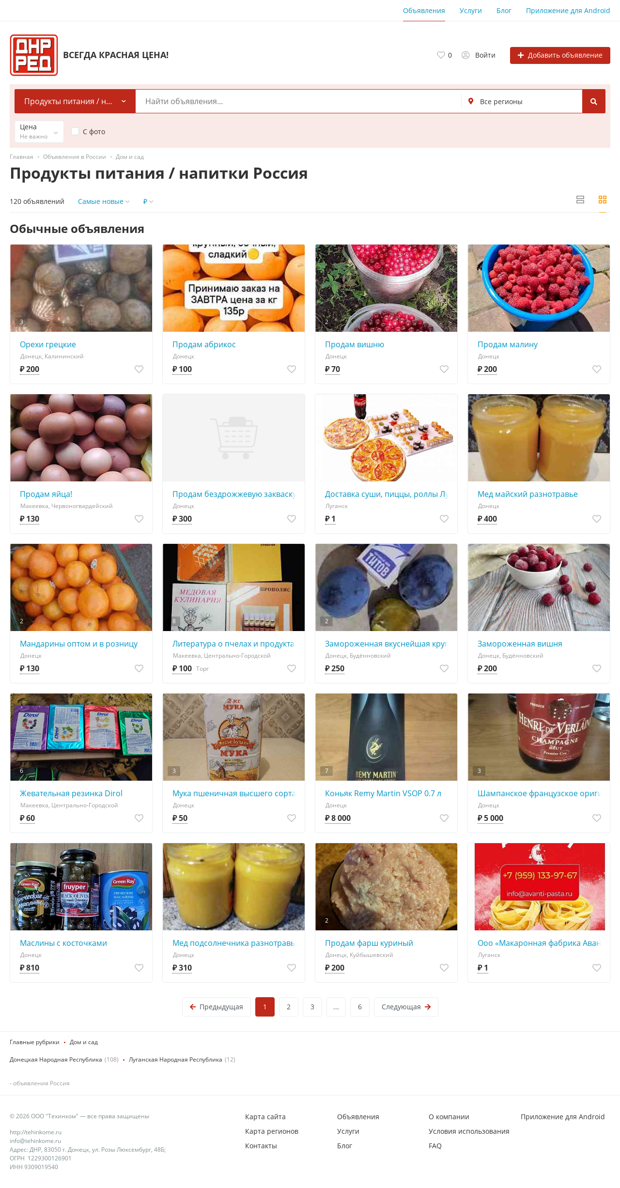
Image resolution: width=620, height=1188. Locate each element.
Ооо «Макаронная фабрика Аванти (541, 943)
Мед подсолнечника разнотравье (235, 943)
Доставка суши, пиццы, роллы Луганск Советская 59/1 (388, 494)
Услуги (471, 10)
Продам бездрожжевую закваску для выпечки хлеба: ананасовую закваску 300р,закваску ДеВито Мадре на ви (236, 494)
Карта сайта (265, 1116)
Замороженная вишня (520, 643)
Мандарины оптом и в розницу (79, 643)
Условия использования (469, 1131)
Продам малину (508, 344)
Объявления (424, 10)
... (336, 1006)
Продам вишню (354, 344)
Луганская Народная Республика (175, 1059)
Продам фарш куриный (369, 943)
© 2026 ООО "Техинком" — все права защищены (79, 1116)
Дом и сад (84, 1042)
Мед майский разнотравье (528, 494)
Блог (504, 10)
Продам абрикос (204, 344)
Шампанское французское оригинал (541, 793)
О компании (449, 1116)
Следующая (406, 1006)
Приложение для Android (568, 10)
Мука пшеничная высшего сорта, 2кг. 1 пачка (236, 793)
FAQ (435, 1145)
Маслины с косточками (63, 943)
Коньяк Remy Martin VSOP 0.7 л (383, 793)
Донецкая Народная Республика (56, 1059)
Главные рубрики (35, 1042)
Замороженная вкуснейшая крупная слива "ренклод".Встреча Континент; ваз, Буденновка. (388, 643)
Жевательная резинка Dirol (71, 793)
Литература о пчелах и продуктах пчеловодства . (236, 643)
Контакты (261, 1145)
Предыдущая (216, 1006)
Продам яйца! (46, 494)
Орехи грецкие (48, 344)
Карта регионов (271, 1131)
